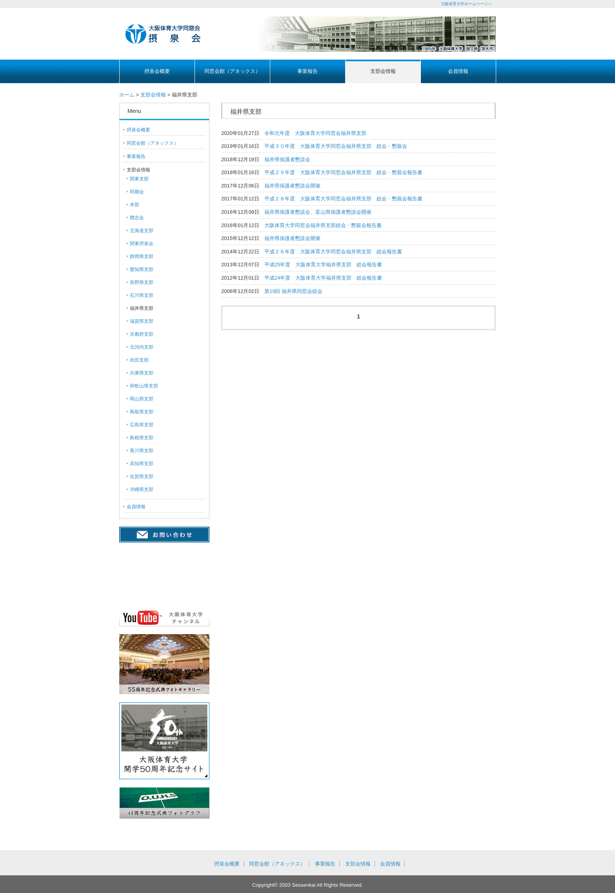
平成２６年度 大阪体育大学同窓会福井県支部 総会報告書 (333, 252)
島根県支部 (141, 437)
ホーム (127, 95)
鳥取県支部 (141, 412)
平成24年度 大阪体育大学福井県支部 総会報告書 (323, 278)
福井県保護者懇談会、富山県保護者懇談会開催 (317, 212)
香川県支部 (141, 450)
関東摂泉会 (141, 243)
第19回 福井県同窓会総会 (293, 291)
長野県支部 (141, 282)
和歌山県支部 (144, 386)
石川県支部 (141, 295)
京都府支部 (141, 334)
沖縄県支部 (141, 489)
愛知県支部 (141, 269)
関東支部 (139, 179)
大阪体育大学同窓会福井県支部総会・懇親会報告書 (323, 225)
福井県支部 (141, 308)
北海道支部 (141, 230)
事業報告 (307, 71)
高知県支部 (141, 463)
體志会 (137, 217)
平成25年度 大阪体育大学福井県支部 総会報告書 (323, 264)
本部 (134, 204)
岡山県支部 (141, 399)
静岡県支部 (141, 256)
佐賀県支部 (141, 476)
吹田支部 (139, 360)
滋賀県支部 (141, 321)
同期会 (137, 192)
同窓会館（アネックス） (232, 71)
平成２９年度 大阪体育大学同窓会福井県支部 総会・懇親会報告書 (343, 172)
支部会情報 (383, 71)
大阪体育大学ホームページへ (466, 4)
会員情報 (458, 71)
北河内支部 (141, 347)
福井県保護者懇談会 (287, 159)
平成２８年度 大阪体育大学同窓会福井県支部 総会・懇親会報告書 (343, 199)
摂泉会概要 (157, 71)
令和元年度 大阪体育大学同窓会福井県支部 (315, 133)
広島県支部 (141, 424)
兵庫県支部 (141, 373)
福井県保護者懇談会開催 (292, 186)
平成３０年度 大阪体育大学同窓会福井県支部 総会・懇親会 (335, 146)
